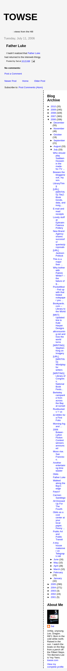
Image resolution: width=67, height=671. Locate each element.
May (56, 562)
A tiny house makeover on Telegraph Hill (59, 550)
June (56, 559)
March (57, 569)
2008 (54, 113)
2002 (54, 594)
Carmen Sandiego (59, 496)
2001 (54, 597)
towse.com (52, 660)
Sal (52, 626)
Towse (21, 17)
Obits (55, 474)
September (59, 140)
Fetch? (56, 491)
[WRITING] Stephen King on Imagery (58, 349)
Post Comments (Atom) (31, 87)
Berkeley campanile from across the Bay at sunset (59, 399)
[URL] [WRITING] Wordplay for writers (59, 363)
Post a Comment (13, 73)
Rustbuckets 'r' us (58, 410)
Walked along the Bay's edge (59, 484)
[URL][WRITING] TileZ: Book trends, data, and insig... (59, 197)
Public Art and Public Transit (58, 535)
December (59, 122)
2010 (54, 106)
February (58, 572)
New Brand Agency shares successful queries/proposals (59, 239)
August (57, 146)
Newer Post (10, 81)
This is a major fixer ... (58, 262)
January (58, 578)
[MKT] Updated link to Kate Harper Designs (58, 322)
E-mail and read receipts (58, 211)
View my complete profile (55, 665)
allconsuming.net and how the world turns (59, 336)
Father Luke (16, 46)
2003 (54, 590)
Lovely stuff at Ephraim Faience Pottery (59, 222)
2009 (54, 109)
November (59, 128)
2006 (54, 119)
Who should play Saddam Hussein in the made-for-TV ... (59, 161)
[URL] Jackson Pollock (58, 253)
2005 (54, 584)
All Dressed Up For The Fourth (59, 505)
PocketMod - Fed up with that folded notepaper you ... (59, 294)
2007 (54, 116)
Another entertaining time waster (59, 466)
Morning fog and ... (59, 425)
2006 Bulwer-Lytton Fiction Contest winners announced (58, 439)
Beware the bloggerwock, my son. (59, 176)
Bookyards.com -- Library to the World (59, 307)
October (58, 134)
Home (25, 81)
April (56, 565)
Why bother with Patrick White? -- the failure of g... (59, 275)
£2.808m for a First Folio (59, 418)
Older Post (39, 81)
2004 (54, 587)
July (56, 149)
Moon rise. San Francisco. (58, 455)
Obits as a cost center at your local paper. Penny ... (59, 520)
